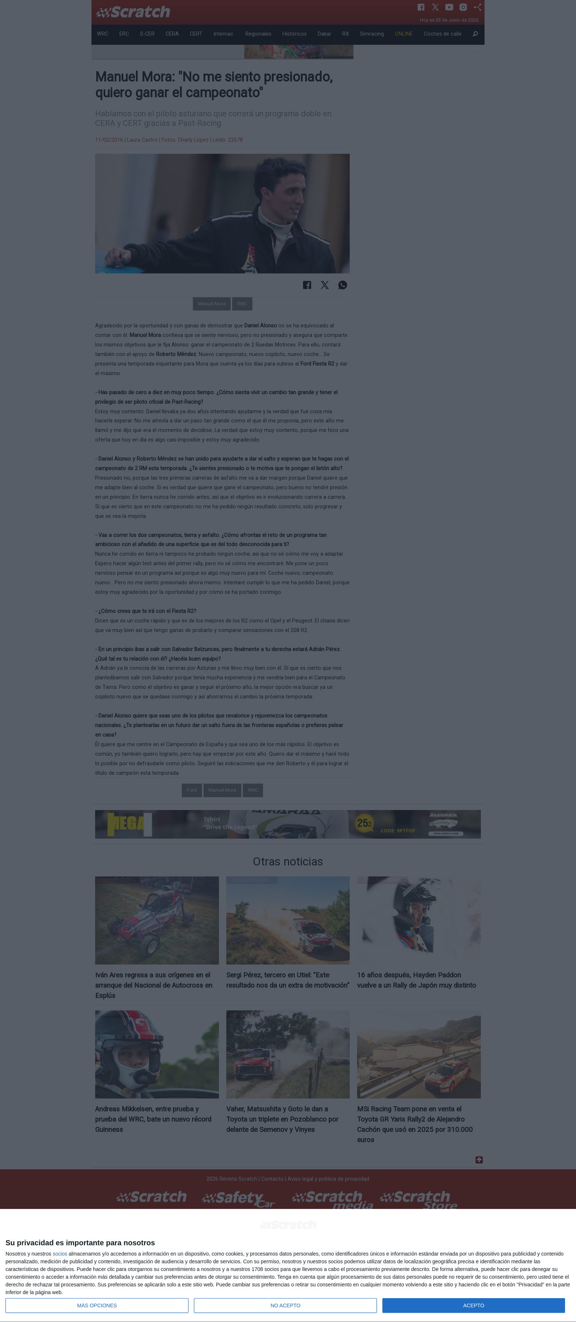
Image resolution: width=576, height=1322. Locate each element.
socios (60, 1253)
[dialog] (288, 1265)
